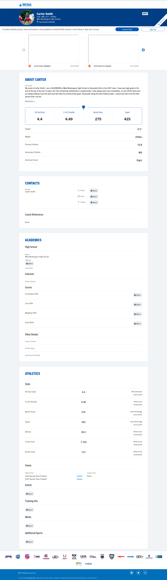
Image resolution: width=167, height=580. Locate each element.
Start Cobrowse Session (92, 578)
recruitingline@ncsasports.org (28, 573)
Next (143, 50)
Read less (30, 101)
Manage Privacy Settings (66, 578)
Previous (24, 50)
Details (79, 476)
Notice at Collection (49, 578)
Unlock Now (127, 29)
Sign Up (153, 29)
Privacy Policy (57, 578)
